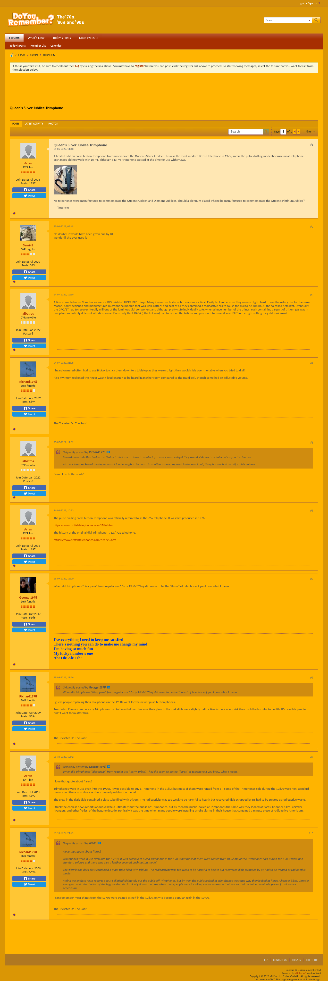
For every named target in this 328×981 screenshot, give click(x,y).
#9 (311, 757)
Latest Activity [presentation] (34, 123)
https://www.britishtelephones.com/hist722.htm (85, 540)
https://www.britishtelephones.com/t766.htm (83, 525)
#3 (311, 295)
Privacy (296, 960)
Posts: (24, 183)
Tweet (29, 195)
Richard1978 (28, 382)
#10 (311, 833)
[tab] (16, 123)
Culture (34, 54)
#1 (311, 144)
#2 (311, 226)
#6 (311, 510)
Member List (38, 45)
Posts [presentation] (15, 123)
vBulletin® (300, 973)
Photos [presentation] (53, 123)
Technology (49, 54)
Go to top (312, 960)
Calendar (55, 45)
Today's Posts (62, 38)
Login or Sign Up (309, 3)
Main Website (88, 38)
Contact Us (280, 960)
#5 (311, 442)
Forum (21, 54)
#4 (311, 363)
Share (29, 190)
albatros (28, 313)
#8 (311, 677)
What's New (36, 38)
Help (265, 960)
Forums (14, 38)
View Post (108, 452)
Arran (28, 163)
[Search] (288, 20)
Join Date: (22, 179)
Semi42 (28, 245)
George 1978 (28, 597)
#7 (311, 579)
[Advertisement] (164, 90)
